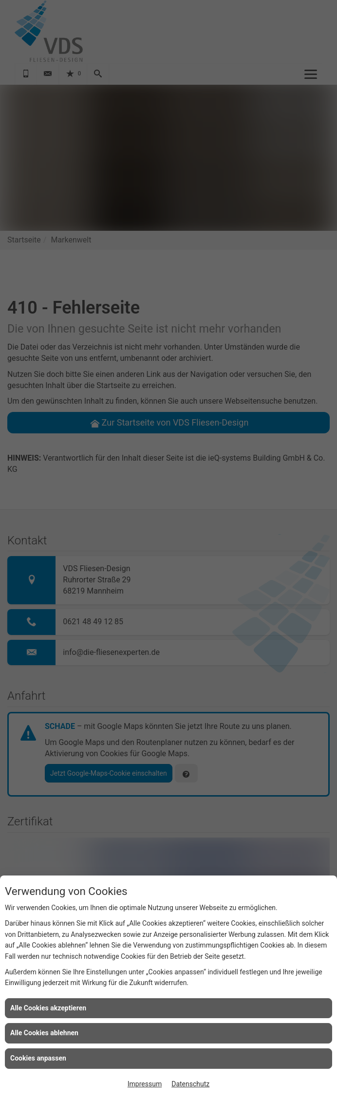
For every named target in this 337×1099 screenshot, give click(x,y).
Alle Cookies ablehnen (44, 1033)
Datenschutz (190, 1084)
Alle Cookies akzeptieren (48, 1008)
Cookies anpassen (38, 1058)
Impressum (145, 1084)
